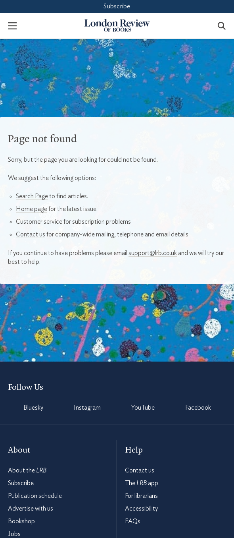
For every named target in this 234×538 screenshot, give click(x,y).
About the (27, 470)
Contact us (30, 234)
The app (141, 483)
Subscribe (117, 6)
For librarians (141, 496)
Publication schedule (35, 496)
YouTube (143, 407)
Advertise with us (30, 508)
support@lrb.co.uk (153, 253)
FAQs (132, 521)
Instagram (87, 407)
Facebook (198, 407)
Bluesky (33, 407)
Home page (31, 209)
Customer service (39, 222)
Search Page (32, 196)
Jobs (14, 534)
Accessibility (141, 508)
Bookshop (21, 521)
